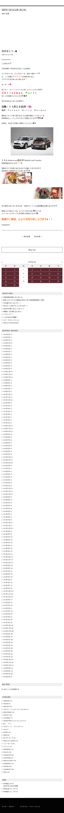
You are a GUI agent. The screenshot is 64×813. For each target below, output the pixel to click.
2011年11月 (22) (8, 594)
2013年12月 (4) (8, 522)
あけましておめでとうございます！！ (15, 306)
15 (6, 277)
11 (32, 273)
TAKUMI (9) (6, 704)
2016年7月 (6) (7, 440)
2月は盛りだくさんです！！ (12, 303)
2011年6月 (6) (7, 608)
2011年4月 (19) (8, 614)
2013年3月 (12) (7, 548)
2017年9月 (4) (7, 403)
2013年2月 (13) (7, 551)
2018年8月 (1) (7, 380)
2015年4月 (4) (7, 477)
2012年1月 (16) (8, 588)
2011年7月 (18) (8, 605)
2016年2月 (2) (7, 451)
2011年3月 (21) (7, 617)
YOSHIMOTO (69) (8, 769)
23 (14, 281)
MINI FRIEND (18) (8, 712)
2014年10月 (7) (8, 494)
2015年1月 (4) (7, 485)
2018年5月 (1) (7, 386)
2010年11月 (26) (8, 628)
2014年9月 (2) (7, 497)
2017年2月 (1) (7, 420)
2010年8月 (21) (8, 637)
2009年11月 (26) (8, 662)
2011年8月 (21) (8, 602)
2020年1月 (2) (7, 340)
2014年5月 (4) (7, 508)
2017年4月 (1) (7, 414)
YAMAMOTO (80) (8, 755)
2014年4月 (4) (7, 511)
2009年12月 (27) (8, 659)
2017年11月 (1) (7, 397)
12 (40, 273)
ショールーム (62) (9, 743)
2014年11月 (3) (8, 491)
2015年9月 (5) (7, 465)
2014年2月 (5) (7, 517)
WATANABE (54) (8, 758)
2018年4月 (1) (7, 388)
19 (40, 277)
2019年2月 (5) (7, 366)
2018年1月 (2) (7, 391)
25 (32, 281)
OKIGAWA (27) (7, 706)
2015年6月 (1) (7, 471)
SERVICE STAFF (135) (9, 761)
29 (6, 285)
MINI (5, 2)
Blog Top (32, 250)
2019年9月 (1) (7, 346)
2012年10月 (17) (8, 562)
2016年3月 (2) (7, 448)
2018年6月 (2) (7, 383)
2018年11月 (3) (8, 374)
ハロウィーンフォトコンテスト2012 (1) (16, 709)
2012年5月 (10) (8, 577)
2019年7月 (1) (7, 351)
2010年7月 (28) (8, 639)
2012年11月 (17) (8, 560)
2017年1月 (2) (7, 423)
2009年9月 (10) (8, 668)
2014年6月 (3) (7, 505)
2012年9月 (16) (8, 565)
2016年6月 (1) (7, 443)
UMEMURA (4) (7, 701)
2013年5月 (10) (8, 542)
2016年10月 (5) (8, 431)
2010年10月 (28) (8, 631)
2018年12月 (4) (8, 371)
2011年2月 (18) (8, 619)
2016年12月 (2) (8, 426)
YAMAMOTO (6, 225)
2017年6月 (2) (7, 408)
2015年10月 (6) (8, 463)
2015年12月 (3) (8, 457)
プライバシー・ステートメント (30, 806)
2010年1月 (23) (8, 657)
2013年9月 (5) (7, 531)
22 (6, 281)
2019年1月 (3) (7, 368)
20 (49, 277)
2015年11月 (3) (8, 460)
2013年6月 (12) (8, 540)
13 (49, 273)
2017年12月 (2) (7, 394)
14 (58, 273)
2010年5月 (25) (8, 645)
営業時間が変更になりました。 (13, 297)
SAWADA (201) (7, 715)
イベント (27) (7, 746)
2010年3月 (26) (8, 651)
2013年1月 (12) (7, 554)
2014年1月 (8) (7, 520)
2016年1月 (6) (7, 454)
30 (14, 285)
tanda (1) (6, 729)
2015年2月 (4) (7, 483)
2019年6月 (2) (7, 354)
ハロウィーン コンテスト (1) (13, 726)
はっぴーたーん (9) (9, 738)
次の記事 (37, 237)
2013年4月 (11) (8, 545)
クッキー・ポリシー (8, 806)
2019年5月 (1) (7, 357)
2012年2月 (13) (7, 585)
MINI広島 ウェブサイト (10, 789)
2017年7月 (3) (7, 406)
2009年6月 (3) (7, 677)
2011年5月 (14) (8, 611)
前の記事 (27, 237)
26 (40, 281)
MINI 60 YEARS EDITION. (11, 323)
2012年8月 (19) (8, 568)
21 (58, 277)
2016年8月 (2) (7, 437)
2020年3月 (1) (7, 337)
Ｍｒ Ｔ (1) (7, 724)
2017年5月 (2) (7, 411)
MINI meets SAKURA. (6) (10, 741)
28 (58, 281)
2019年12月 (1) (8, 343)
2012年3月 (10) (8, 582)
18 (32, 277)
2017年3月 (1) (7, 417)
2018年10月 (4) (8, 377)
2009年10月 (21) (8, 665)
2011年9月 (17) (8, 600)
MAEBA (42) (7, 732)
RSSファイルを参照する (11, 689)
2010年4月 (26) (8, 648)
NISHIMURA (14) (8, 749)
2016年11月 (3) (8, 428)
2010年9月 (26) (8, 634)
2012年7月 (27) (7, 571)
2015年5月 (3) (7, 474)
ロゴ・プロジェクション (11, 320)
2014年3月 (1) (7, 514)
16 (14, 277)
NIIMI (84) (6, 735)
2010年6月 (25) (8, 642)
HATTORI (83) (7, 766)
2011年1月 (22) (7, 622)
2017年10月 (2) (8, 400)
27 (49, 281)
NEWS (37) (6, 772)
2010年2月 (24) (8, 654)
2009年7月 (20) (8, 674)
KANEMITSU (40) (8, 763)
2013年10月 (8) (8, 528)
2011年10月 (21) (8, 597)
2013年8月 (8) (7, 534)
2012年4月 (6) (7, 580)
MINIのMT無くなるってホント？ (13, 309)
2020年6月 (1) (7, 334)
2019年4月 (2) (7, 360)
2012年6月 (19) (8, 574)
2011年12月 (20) (8, 591)
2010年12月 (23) (8, 625)
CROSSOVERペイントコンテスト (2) (14, 721)
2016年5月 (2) (7, 445)
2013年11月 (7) (7, 525)
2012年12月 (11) (8, 557)
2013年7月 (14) (8, 537)
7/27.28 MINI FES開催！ (10, 317)
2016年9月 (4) (7, 434)
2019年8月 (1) (7, 349)
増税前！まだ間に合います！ (12, 311)
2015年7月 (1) (7, 468)
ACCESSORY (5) (8, 718)
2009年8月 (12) (8, 671)
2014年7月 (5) (7, 503)
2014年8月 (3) (7, 500)
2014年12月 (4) (8, 488)
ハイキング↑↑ (8, 314)
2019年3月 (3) (7, 363)
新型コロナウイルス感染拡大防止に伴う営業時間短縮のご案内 (23, 300)
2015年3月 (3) (7, 480)
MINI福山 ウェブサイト (10, 791)
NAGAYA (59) (7, 752)
